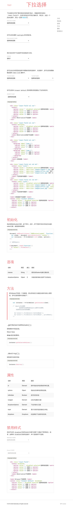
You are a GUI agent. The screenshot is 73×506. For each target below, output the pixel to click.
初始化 (24, 17)
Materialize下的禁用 (11, 437)
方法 (58, 26)
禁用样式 (60, 31)
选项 (58, 23)
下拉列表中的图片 (11, 76)
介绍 (58, 18)
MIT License (63, 503)
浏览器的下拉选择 (11, 94)
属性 (58, 28)
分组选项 (9, 56)
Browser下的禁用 (10, 450)
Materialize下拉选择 (11, 20)
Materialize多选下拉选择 (12, 38)
